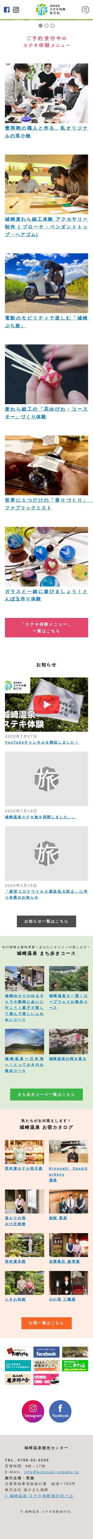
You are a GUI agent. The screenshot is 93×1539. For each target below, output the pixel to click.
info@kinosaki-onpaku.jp (51, 1472)
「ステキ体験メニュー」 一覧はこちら (46, 627)
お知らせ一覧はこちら (46, 921)
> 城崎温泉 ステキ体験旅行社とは (39, 1496)
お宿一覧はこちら (46, 1323)
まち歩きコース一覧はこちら (46, 1095)
